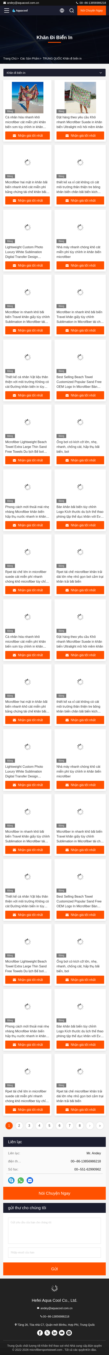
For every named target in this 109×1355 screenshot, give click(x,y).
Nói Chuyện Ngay (92, 10)
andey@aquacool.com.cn (21, 2)
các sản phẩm (29, 58)
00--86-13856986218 (90, 2)
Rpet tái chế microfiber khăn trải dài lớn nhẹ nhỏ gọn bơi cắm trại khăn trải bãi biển (80, 576)
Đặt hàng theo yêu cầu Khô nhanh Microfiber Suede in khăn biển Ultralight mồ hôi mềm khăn (80, 122)
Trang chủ (10, 58)
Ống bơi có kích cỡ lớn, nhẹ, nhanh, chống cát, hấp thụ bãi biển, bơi (78, 446)
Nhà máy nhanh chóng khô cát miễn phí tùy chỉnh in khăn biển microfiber (79, 252)
